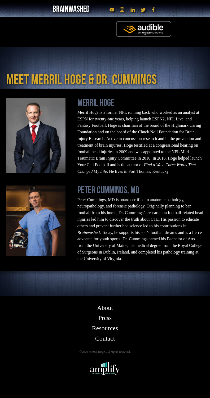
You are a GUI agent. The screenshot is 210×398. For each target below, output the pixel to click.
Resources (105, 328)
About (105, 308)
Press (105, 318)
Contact (105, 338)
